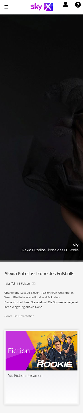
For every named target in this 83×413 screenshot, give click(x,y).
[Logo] (42, 7)
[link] (41, 367)
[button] (65, 5)
